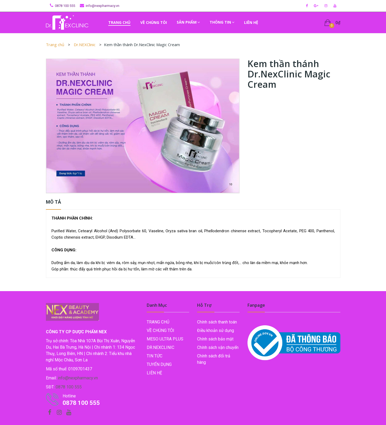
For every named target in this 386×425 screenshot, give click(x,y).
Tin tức (154, 355)
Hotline (69, 395)
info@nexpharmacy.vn (102, 6)
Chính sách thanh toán (217, 322)
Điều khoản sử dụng (215, 330)
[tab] (53, 203)
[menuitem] (119, 22)
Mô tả (53, 202)
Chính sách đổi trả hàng (213, 359)
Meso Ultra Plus (165, 338)
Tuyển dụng (159, 364)
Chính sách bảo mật (215, 338)
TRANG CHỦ (158, 322)
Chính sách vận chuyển (217, 347)
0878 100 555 (65, 6)
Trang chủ (55, 44)
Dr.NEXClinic (85, 44)
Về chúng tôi (160, 330)
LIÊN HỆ (154, 372)
